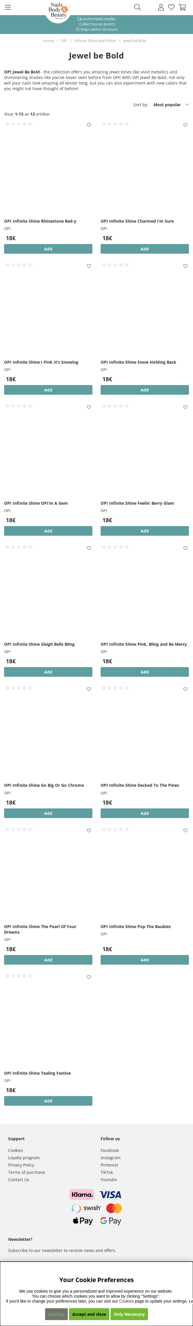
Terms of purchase (26, 1172)
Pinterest (109, 1165)
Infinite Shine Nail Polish (95, 40)
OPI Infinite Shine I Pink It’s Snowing (41, 362)
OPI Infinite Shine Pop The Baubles (136, 926)
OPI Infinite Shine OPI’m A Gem (36, 503)
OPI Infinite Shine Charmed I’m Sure (137, 221)
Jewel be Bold (134, 40)
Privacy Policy (21, 1165)
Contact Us (18, 1179)
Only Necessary (129, 1314)
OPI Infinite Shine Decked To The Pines (140, 785)
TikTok (107, 1172)
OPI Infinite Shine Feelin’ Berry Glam (137, 503)
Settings (56, 1314)
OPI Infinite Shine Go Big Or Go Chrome (44, 785)
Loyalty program (24, 1157)
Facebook (110, 1150)
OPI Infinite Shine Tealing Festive (37, 1073)
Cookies (15, 1150)
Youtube (109, 1179)
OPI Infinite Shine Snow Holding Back (138, 362)
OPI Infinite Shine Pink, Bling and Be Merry (144, 644)
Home (48, 40)
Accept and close (89, 1314)
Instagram (110, 1157)
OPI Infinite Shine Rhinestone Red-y (40, 221)
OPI (64, 40)
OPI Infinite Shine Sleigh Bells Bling (39, 644)
